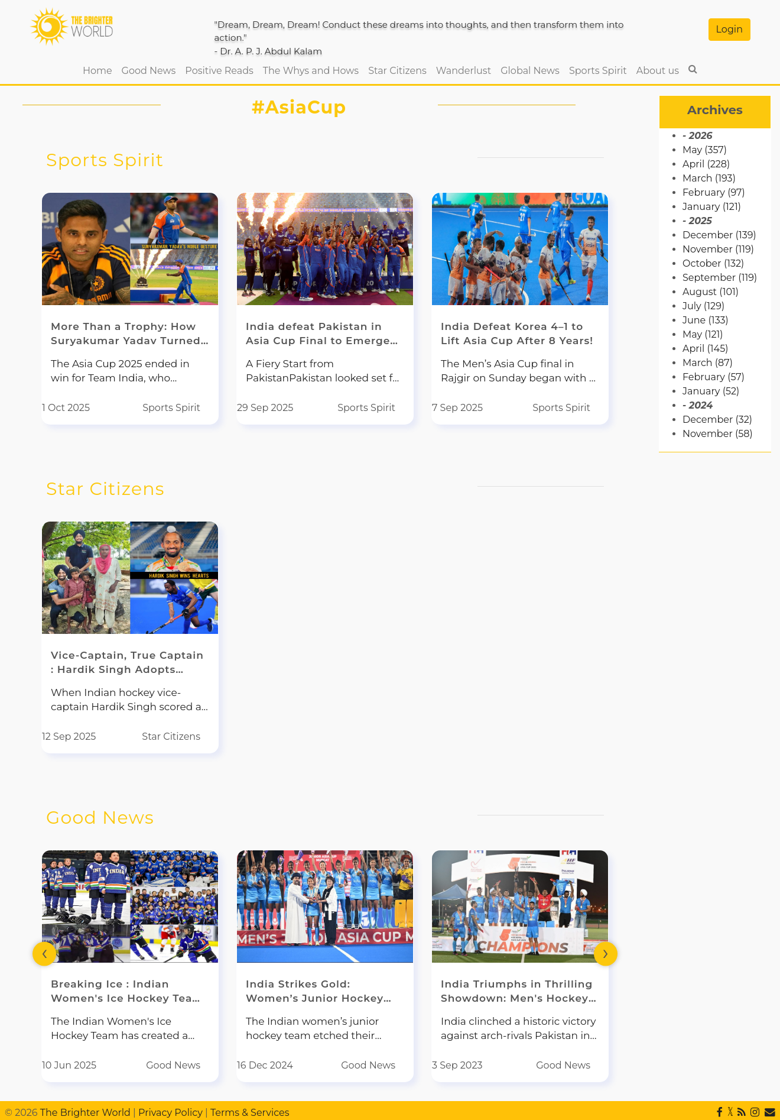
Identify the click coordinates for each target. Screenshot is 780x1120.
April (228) (706, 164)
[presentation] (44, 954)
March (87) (707, 362)
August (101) (710, 291)
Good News (149, 70)
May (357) (704, 150)
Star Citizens (397, 70)
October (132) (713, 263)
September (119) (719, 277)
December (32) (717, 419)
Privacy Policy (170, 1112)
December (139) (719, 235)
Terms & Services (250, 1112)
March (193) (709, 178)
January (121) (711, 206)
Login (729, 29)
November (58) (717, 433)
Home (100, 69)
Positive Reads (219, 70)
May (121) (702, 334)
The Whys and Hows (311, 70)
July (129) (703, 306)
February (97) (713, 192)
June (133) (705, 320)
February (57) (713, 377)
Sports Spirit (598, 70)
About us (657, 70)
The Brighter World (85, 1112)
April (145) (705, 348)
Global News (530, 70)
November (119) (718, 249)
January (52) (710, 391)
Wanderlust (463, 70)
